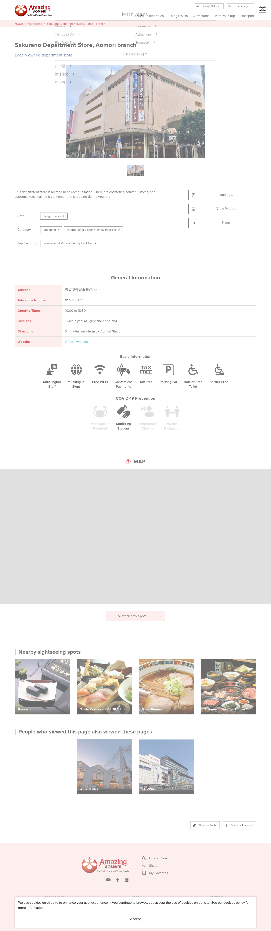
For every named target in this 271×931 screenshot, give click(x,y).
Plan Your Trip (225, 15)
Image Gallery (55, 897)
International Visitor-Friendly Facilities (94, 229)
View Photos (213, 208)
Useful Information (161, 915)
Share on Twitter (205, 825)
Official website (76, 341)
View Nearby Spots (140, 616)
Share (211, 222)
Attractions (35, 23)
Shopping (51, 229)
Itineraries (156, 15)
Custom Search (156, 858)
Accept (135, 918)
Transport (247, 15)
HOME (19, 23)
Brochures (216, 897)
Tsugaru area (54, 216)
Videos (135, 897)
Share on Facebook (239, 825)
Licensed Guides (108, 915)
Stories (138, 15)
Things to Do (178, 15)
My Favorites (155, 873)
